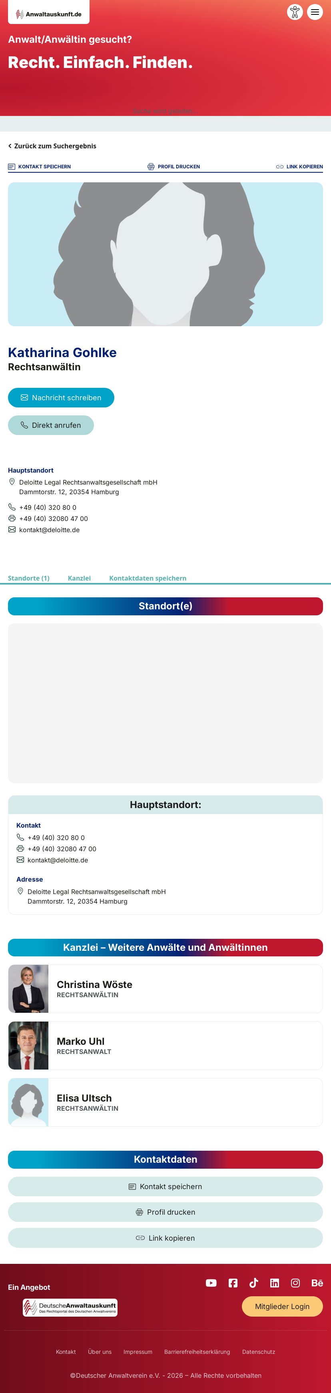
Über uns (100, 1351)
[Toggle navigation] (315, 12)
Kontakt (66, 1351)
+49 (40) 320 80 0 (47, 507)
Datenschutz (258, 1351)
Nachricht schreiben (61, 397)
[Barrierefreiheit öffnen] (295, 12)
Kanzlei (79, 578)
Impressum (138, 1351)
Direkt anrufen (51, 425)
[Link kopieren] (165, 1238)
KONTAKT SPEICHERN (39, 166)
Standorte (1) (29, 578)
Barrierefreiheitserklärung (197, 1351)
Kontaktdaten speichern (147, 578)
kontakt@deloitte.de (49, 530)
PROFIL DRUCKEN (174, 166)
